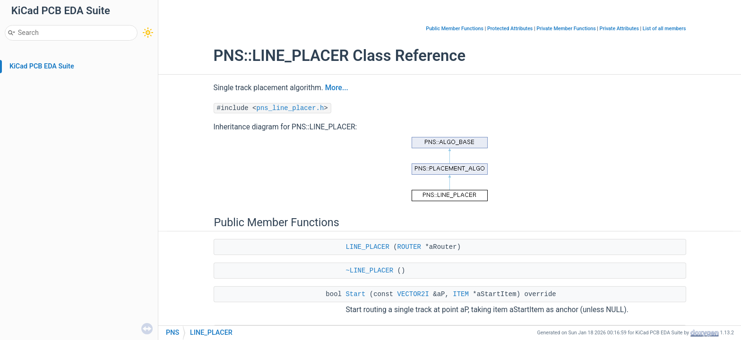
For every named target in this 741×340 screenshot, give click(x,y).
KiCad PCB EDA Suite (41, 66)
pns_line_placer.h (290, 108)
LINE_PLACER (367, 247)
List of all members (664, 29)
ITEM (461, 294)
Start (355, 294)
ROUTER (409, 247)
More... (336, 88)
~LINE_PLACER (369, 270)
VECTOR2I (413, 294)
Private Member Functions (565, 29)
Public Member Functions (454, 29)
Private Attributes (619, 29)
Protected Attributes (510, 29)
